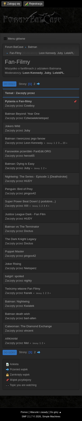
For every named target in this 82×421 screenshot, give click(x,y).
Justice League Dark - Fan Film (25, 214)
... (61, 143)
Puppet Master (14, 251)
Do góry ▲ (55, 412)
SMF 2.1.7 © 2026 (31, 416)
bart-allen (30, 318)
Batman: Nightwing (17, 301)
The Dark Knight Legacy (20, 239)
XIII (26, 205)
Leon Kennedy (47, 53)
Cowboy (29, 105)
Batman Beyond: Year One (22, 113)
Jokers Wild (12, 126)
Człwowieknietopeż (36, 118)
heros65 (29, 155)
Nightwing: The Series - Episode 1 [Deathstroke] (36, 176)
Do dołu (9, 84)
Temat (9, 93)
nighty (28, 280)
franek (28, 293)
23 (64, 143)
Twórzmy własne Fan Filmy (22, 288)
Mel (26, 343)
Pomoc (24, 412)
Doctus (28, 231)
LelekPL (69, 53)
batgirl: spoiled (14, 276)
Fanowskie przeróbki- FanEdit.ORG (28, 151)
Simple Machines (51, 416)
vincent (28, 330)
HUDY (28, 181)
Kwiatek (29, 305)
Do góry (10, 352)
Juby (60, 53)
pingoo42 (30, 193)
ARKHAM (11, 338)
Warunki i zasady (39, 412)
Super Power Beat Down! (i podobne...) (30, 201)
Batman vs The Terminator (22, 226)
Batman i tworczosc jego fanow (25, 138)
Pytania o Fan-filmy (18, 101)
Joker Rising (13, 263)
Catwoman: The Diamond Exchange (28, 326)
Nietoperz (30, 268)
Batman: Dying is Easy (19, 163)
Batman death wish (17, 313)
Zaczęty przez (25, 93)
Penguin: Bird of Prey (19, 189)
